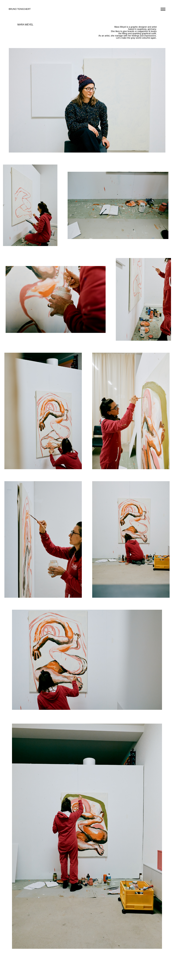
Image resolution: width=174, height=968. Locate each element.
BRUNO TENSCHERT (20, 9)
